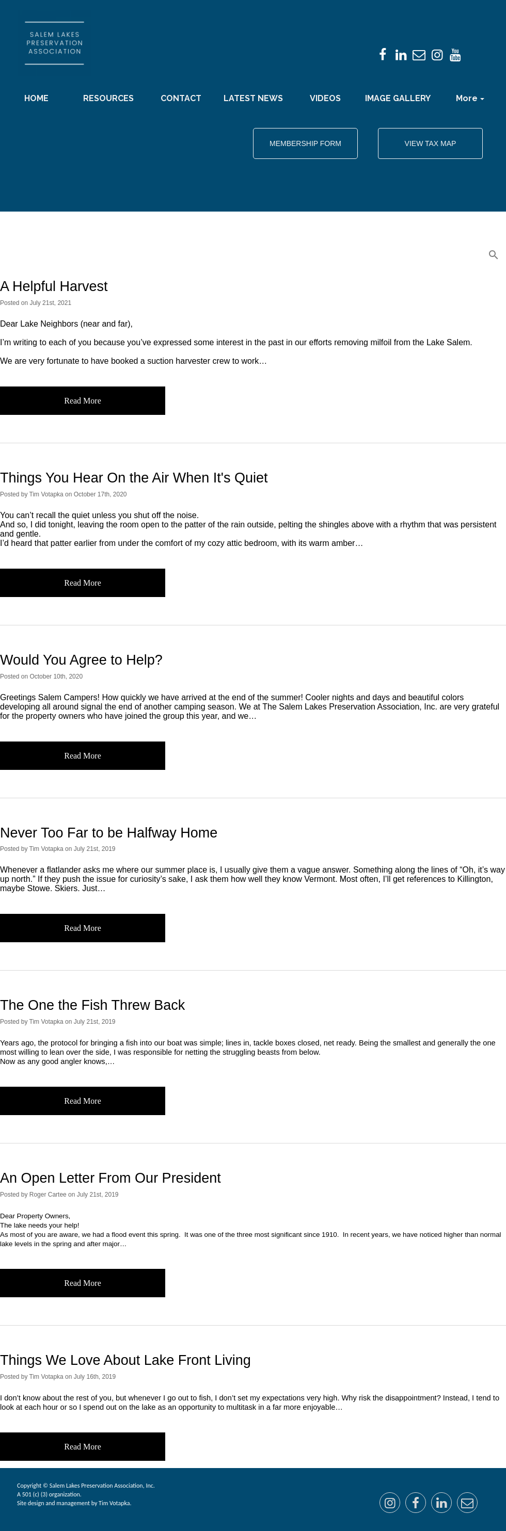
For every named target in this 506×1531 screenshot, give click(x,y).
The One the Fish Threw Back (92, 1005)
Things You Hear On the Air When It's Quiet (133, 478)
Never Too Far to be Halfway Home (108, 833)
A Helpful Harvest (54, 286)
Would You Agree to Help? (81, 660)
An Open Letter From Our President (110, 1178)
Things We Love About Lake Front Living (125, 1360)
